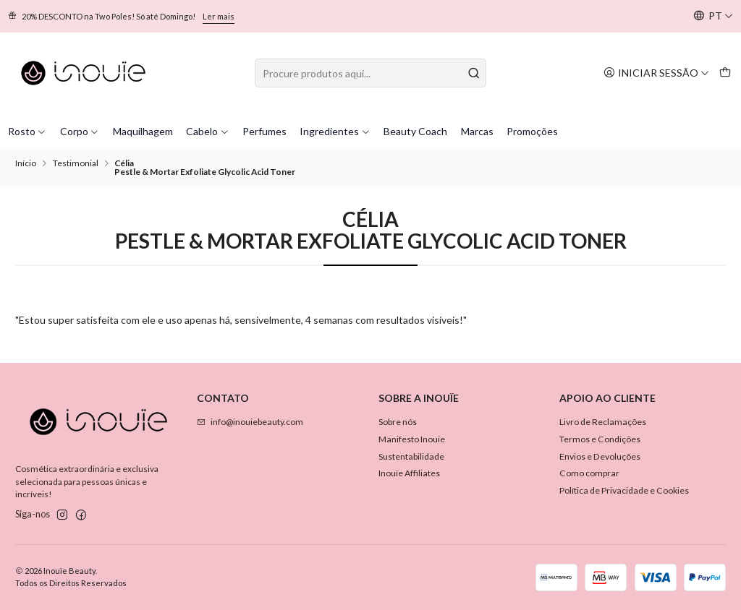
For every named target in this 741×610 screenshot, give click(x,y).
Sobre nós (397, 421)
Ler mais (218, 16)
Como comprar (589, 473)
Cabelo (207, 131)
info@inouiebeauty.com (250, 421)
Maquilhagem (143, 131)
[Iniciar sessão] (656, 72)
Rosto (27, 131)
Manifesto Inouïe (411, 439)
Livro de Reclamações (602, 421)
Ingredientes (335, 131)
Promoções (532, 131)
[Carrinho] (724, 72)
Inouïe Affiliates (409, 473)
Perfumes (264, 131)
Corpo (80, 131)
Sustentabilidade (411, 456)
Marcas (477, 131)
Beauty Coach (415, 131)
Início (25, 163)
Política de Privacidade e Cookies (624, 490)
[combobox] (370, 73)
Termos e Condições (599, 439)
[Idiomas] (713, 16)
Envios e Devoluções (599, 456)
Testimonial (75, 163)
